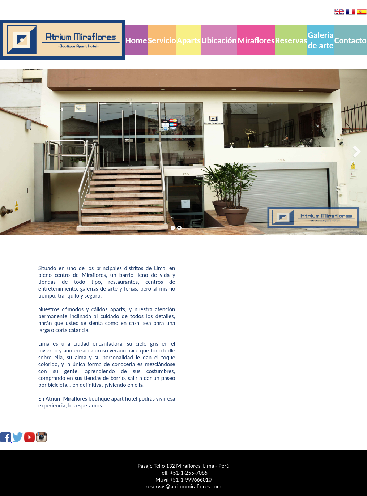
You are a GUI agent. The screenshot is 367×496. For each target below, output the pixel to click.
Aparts (189, 40)
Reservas (291, 40)
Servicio (162, 40)
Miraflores (256, 40)
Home (136, 40)
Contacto (350, 40)
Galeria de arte (320, 40)
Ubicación (219, 40)
